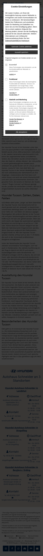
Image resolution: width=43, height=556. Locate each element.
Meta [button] (11, 125)
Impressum (25, 41)
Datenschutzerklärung (13, 41)
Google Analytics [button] (15, 123)
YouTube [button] (13, 93)
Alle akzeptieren (21, 132)
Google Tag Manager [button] (16, 119)
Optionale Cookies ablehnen (21, 47)
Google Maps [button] (14, 95)
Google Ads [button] (13, 121)
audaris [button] (12, 74)
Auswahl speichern (21, 52)
